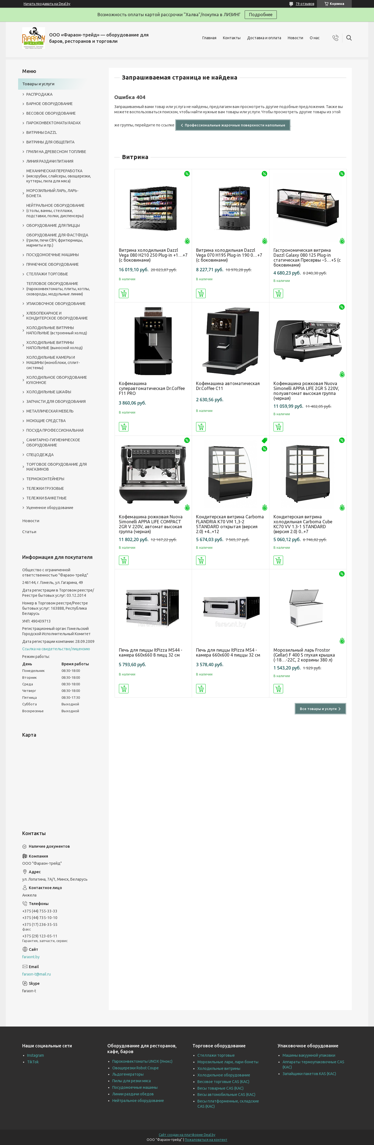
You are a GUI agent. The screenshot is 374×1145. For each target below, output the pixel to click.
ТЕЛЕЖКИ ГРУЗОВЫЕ (45, 488)
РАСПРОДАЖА (39, 94)
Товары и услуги (38, 83)
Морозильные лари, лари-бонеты (227, 1062)
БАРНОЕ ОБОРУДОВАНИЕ (49, 103)
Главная (209, 38)
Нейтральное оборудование (138, 1100)
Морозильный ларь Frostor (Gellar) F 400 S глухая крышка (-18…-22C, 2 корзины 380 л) (304, 655)
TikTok (33, 1062)
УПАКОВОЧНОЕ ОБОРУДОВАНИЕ (56, 303)
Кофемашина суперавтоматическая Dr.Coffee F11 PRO (152, 388)
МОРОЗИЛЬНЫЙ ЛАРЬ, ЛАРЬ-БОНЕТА (52, 193)
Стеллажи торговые (216, 1055)
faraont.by (31, 957)
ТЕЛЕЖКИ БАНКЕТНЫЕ (46, 498)
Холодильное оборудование (223, 1075)
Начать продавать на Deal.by (47, 3)
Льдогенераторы (128, 1074)
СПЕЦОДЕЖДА (40, 455)
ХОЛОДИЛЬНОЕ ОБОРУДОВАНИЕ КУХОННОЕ (56, 380)
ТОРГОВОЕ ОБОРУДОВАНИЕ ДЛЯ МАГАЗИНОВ (56, 467)
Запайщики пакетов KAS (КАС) (309, 1074)
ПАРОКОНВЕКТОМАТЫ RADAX (53, 123)
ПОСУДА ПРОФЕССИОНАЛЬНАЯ (54, 430)
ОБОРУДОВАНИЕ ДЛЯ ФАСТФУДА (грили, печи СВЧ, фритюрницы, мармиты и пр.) (57, 240)
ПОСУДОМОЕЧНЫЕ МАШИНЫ (52, 255)
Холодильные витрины (218, 1068)
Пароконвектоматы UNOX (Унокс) (142, 1061)
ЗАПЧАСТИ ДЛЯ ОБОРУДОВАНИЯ (56, 401)
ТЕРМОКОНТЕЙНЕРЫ (45, 479)
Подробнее (260, 14)
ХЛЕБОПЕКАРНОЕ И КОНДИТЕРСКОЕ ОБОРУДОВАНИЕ (57, 316)
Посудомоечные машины (135, 1087)
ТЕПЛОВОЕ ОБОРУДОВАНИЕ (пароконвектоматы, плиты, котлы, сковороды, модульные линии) (58, 288)
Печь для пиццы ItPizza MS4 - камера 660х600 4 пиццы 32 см (228, 652)
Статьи (29, 531)
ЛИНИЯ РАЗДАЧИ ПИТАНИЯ (49, 161)
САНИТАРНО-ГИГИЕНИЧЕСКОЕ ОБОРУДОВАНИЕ (53, 442)
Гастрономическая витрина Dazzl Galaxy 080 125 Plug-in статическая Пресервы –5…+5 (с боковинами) (307, 257)
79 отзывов (305, 3)
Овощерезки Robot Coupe (135, 1068)
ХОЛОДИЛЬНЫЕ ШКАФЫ (48, 392)
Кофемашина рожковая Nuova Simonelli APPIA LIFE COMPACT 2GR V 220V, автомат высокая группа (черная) (151, 524)
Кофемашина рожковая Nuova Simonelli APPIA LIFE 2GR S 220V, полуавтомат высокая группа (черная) (306, 391)
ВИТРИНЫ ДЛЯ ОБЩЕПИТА (50, 142)
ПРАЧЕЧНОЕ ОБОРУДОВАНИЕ (52, 264)
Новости (295, 38)
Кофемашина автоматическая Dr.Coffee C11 (228, 386)
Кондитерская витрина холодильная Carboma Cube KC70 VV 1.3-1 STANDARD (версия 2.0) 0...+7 (302, 524)
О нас (315, 38)
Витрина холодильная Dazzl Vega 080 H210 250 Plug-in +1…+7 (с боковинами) (153, 255)
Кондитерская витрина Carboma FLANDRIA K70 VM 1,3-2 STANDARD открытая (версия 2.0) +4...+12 (230, 524)
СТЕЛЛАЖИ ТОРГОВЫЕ (47, 274)
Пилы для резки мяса (131, 1081)
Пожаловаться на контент (206, 1139)
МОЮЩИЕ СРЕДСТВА (46, 421)
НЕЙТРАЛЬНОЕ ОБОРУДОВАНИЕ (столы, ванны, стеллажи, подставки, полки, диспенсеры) (55, 210)
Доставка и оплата (264, 38)
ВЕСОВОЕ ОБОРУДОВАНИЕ (51, 113)
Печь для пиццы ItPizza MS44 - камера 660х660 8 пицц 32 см (150, 652)
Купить (124, 293)
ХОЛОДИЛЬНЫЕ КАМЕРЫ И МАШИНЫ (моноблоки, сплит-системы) (53, 362)
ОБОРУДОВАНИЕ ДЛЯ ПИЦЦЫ (53, 225)
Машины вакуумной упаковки (309, 1055)
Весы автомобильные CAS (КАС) (226, 1094)
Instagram (35, 1055)
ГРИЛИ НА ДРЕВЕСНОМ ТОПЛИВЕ (56, 151)
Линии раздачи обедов (133, 1094)
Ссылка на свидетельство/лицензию (56, 649)
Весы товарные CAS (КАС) (220, 1088)
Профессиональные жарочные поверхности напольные (235, 125)
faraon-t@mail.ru (36, 974)
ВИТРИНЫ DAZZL (41, 132)
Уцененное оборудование (49, 507)
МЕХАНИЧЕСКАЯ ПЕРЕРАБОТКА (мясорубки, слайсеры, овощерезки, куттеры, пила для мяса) (58, 176)
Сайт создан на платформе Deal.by (187, 1134)
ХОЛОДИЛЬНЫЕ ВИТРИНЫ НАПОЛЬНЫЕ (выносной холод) (54, 345)
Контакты (232, 38)
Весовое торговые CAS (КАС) (223, 1081)
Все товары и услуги (318, 709)
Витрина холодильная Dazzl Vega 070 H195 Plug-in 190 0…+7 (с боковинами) (229, 255)
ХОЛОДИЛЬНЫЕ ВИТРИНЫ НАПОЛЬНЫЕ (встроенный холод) (56, 330)
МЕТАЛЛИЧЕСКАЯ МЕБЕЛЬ (50, 411)
